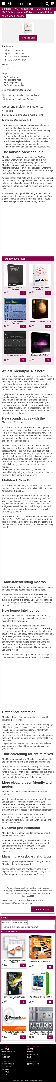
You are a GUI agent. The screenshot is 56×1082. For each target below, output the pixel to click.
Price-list (5, 1057)
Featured (5, 1069)
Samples (6, 9)
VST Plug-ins (44, 9)
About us (5, 1049)
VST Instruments (24, 9)
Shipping (30, 1049)
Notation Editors (25, 12)
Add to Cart (28, 38)
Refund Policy (33, 1054)
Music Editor (45, 12)
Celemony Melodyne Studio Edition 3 (23, 95)
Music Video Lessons (13, 16)
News (3, 1054)
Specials (5, 1072)
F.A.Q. (29, 1057)
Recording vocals (13, 80)
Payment (30, 1052)
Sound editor (11, 77)
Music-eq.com (37, 1080)
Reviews (4, 1074)
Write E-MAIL (33, 1064)
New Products (7, 1064)
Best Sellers (7, 1066)
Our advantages (8, 1052)
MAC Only (7, 12)
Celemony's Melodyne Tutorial (20, 99)
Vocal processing (13, 82)
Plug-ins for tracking (14, 85)
